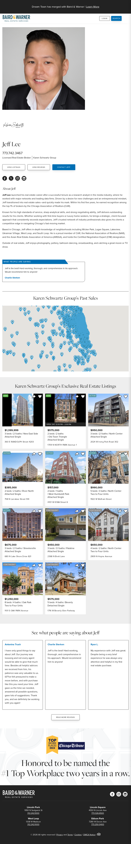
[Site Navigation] (126, 5)
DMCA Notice (89, 834)
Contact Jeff (63, 167)
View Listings (13, 167)
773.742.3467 (12, 153)
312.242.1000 (33, 813)
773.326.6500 (97, 813)
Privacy (59, 834)
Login (104, 18)
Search (116, 18)
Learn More (92, 7)
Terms (70, 834)
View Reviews (38, 167)
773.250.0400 (97, 824)
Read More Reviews (65, 717)
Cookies (78, 834)
